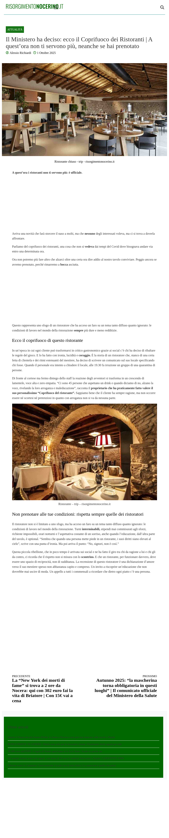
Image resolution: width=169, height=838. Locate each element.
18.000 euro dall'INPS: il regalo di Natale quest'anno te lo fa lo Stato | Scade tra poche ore (55, 751)
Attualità (14, 29)
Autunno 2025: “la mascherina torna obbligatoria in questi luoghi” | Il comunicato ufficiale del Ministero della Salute (124, 686)
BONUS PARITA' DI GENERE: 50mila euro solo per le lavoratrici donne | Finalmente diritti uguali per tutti (65, 744)
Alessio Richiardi (20, 52)
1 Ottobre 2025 (46, 52)
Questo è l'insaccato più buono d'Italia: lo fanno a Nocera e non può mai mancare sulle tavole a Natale (61, 737)
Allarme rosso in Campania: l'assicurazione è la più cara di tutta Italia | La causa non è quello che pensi (62, 765)
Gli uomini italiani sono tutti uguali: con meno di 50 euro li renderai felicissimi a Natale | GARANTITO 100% (66, 758)
